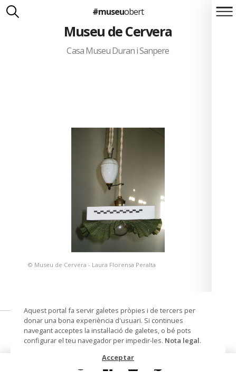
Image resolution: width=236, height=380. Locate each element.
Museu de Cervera (118, 31)
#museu (118, 11)
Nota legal (182, 340)
